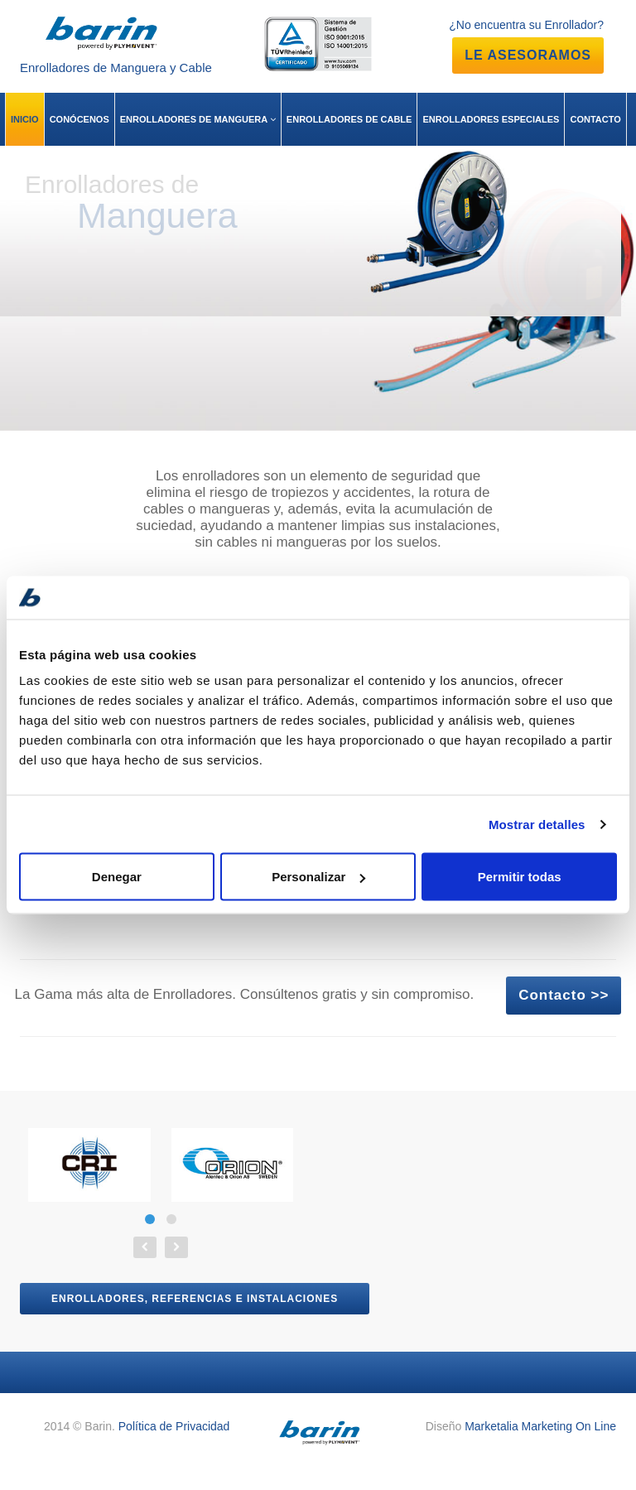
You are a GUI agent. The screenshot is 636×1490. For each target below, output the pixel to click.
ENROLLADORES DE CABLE (349, 119)
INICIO (25, 119)
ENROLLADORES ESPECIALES (490, 119)
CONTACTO (595, 119)
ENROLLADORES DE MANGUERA (198, 119)
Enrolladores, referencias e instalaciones (194, 1298)
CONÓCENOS (79, 119)
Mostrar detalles (537, 824)
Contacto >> (563, 995)
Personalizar (318, 877)
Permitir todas (519, 877)
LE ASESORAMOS (528, 55)
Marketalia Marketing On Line (540, 1426)
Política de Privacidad (174, 1426)
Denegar (117, 877)
